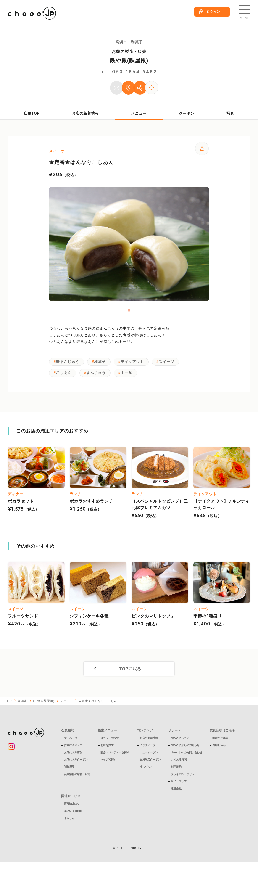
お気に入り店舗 (73, 754)
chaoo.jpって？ (180, 740)
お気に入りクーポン (76, 761)
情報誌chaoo (71, 805)
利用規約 (176, 768)
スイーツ (169, 363)
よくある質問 (179, 761)
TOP (8, 703)
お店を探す (107, 747)
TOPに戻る (130, 671)
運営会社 (176, 790)
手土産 (128, 374)
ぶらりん (69, 820)
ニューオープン (149, 754)
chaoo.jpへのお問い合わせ (186, 754)
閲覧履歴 (69, 768)
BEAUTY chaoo (73, 813)
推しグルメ (146, 768)
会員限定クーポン (150, 761)
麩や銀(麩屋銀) (129, 60)
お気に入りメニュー (76, 747)
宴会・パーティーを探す (114, 754)
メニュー (139, 114)
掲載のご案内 (220, 740)
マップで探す (108, 761)
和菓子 (101, 363)
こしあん (64, 374)
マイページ (70, 740)
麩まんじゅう (68, 363)
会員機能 (67, 732)
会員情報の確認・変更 (77, 776)
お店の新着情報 (85, 114)
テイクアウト (134, 363)
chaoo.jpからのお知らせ (185, 747)
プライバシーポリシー (184, 776)
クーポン (186, 114)
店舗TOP (32, 114)
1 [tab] (129, 311)
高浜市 (22, 703)
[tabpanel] (129, 245)
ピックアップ (147, 747)
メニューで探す (109, 740)
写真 (230, 114)
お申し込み (219, 747)
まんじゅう (97, 374)
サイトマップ (179, 783)
